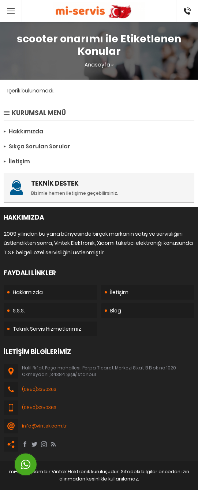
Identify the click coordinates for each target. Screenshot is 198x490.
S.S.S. (19, 310)
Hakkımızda (28, 292)
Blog (115, 310)
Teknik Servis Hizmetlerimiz (47, 329)
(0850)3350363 (39, 389)
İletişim (119, 292)
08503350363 (187, 3)
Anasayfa (97, 64)
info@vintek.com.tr (44, 426)
